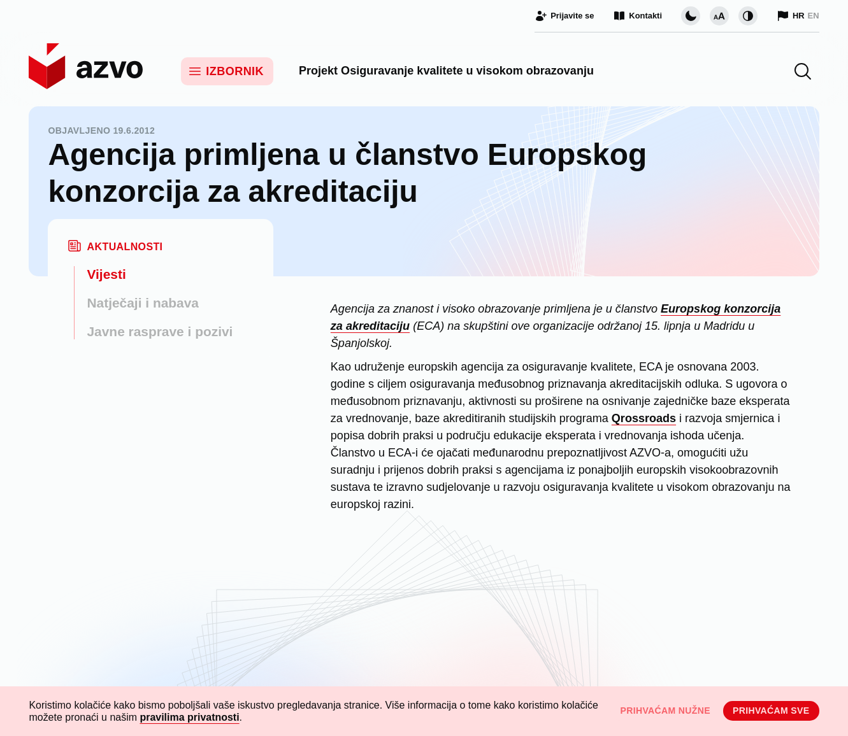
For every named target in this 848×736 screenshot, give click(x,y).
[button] (803, 71)
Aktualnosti (125, 246)
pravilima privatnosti (189, 717)
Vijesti (106, 274)
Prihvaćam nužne (665, 710)
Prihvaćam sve (771, 710)
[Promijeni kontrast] (748, 15)
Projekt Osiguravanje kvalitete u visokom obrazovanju (446, 70)
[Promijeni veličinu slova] (719, 15)
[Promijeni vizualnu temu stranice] (690, 15)
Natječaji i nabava (142, 302)
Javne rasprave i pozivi (160, 331)
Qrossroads (644, 418)
